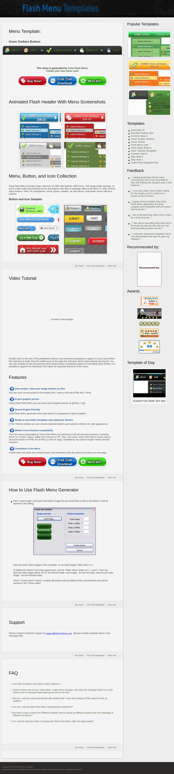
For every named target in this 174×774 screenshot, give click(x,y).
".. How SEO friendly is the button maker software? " (36, 684)
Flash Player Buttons (141, 147)
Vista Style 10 (137, 130)
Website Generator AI (74, 770)
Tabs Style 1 (137, 159)
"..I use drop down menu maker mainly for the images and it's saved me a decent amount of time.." (150, 193)
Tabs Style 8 (137, 156)
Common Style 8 (139, 153)
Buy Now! (79, 266)
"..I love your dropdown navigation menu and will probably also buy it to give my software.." (151, 236)
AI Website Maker (40, 770)
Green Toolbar (138, 142)
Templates (135, 123)
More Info (112, 266)
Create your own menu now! (62, 71)
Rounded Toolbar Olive (142, 133)
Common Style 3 (139, 136)
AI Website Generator (56, 770)
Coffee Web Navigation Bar (144, 162)
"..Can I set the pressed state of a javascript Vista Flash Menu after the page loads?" (52, 721)
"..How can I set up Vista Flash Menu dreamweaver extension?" (41, 707)
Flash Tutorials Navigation (144, 150)
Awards (133, 291)
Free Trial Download (95, 266)
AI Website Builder (9, 770)
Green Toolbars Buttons (142, 139)
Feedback (135, 170)
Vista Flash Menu (78, 68)
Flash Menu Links (139, 145)
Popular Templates (143, 24)
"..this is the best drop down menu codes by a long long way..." (151, 216)
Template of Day (141, 362)
